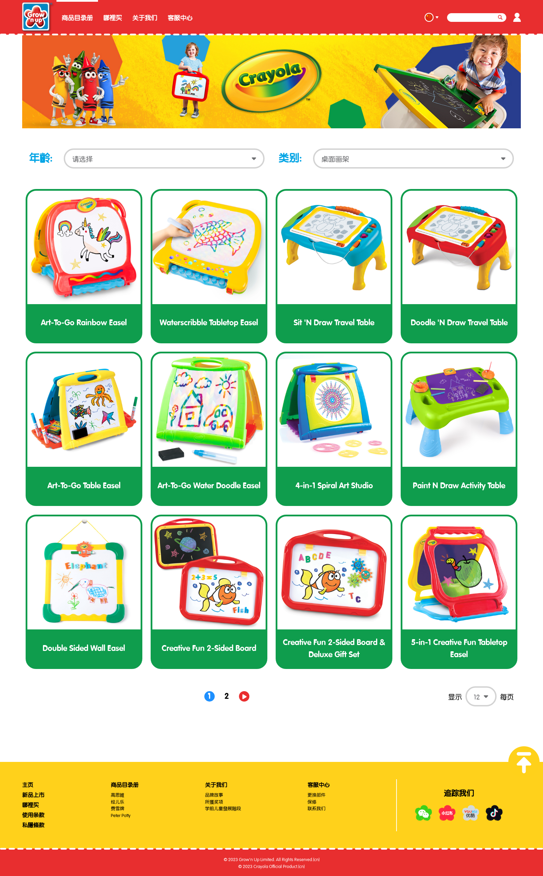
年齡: (41, 158)
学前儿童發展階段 (223, 808)
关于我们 (144, 18)
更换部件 (317, 794)
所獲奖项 (214, 801)
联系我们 (317, 808)
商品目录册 (77, 18)
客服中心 (180, 18)
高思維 (117, 794)
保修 (312, 801)
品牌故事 (214, 794)
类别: (290, 158)
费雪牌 (117, 808)
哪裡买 (112, 18)
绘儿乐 (117, 801)
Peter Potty (121, 815)
